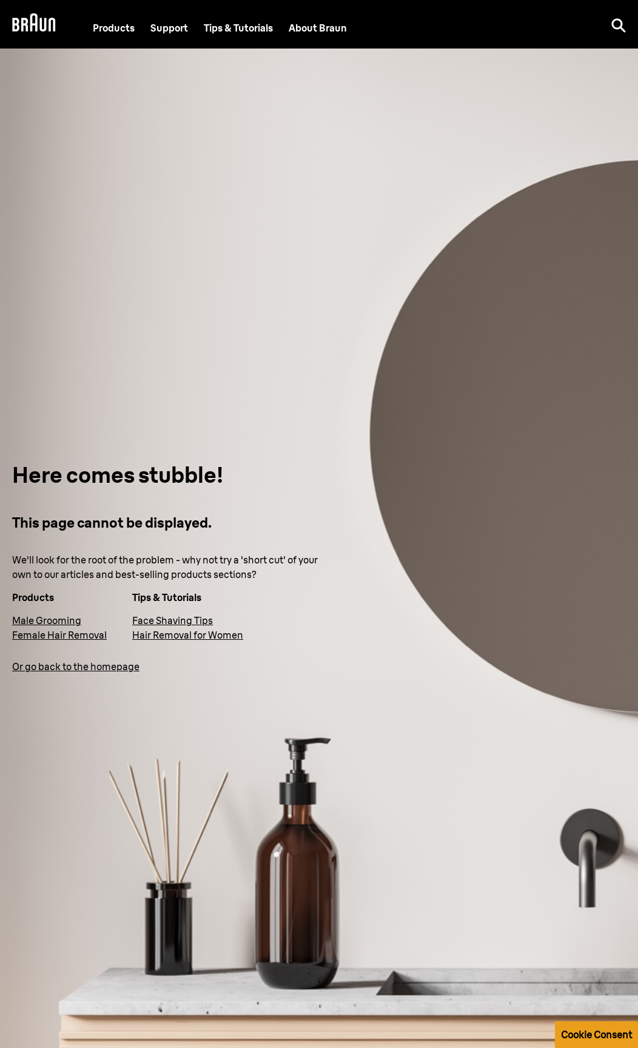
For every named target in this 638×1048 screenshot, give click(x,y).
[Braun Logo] (34, 24)
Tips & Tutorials (238, 28)
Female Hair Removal (59, 635)
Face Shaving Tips (172, 620)
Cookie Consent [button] (596, 1035)
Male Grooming (46, 620)
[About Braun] (318, 28)
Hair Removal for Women (187, 635)
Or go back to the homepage (75, 666)
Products (114, 28)
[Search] (618, 24)
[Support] (169, 28)
